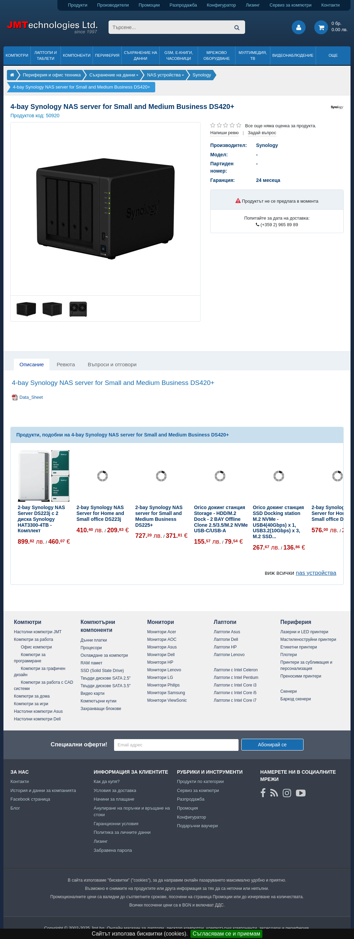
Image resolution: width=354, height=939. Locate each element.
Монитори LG (160, 677)
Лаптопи (225, 622)
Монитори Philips (163, 685)
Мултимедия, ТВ (253, 55)
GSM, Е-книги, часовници (178, 55)
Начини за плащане (114, 799)
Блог (15, 808)
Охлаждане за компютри (104, 655)
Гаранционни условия (116, 823)
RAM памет (91, 663)
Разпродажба (183, 5)
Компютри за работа (33, 639)
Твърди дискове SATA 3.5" (106, 685)
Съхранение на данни (140, 55)
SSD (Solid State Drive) (102, 670)
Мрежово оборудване (217, 55)
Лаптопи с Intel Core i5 (235, 692)
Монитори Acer (161, 631)
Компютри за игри (31, 703)
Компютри (17, 55)
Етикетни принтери (298, 647)
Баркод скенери (295, 699)
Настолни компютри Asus (38, 711)
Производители (113, 5)
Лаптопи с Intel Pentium (236, 677)
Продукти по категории (200, 781)
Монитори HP (160, 662)
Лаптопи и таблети (45, 55)
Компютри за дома (31, 696)
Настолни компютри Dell (37, 719)
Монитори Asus (162, 647)
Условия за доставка (115, 790)
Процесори (91, 647)
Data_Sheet (31, 397)
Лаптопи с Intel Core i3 (235, 685)
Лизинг (253, 5)
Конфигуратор (221, 5)
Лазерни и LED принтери (304, 631)
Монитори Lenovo (164, 670)
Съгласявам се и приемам (226, 934)
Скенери (288, 691)
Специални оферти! (78, 744)
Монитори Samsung (166, 692)
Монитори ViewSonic (167, 700)
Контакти (331, 5)
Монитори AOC (162, 639)
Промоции (149, 5)
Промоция (187, 808)
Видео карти (92, 693)
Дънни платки (94, 640)
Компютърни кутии (99, 701)
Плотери (288, 654)
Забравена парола (113, 850)
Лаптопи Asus (227, 631)
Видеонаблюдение (293, 55)
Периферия (107, 55)
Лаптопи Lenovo (229, 654)
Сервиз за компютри (290, 5)
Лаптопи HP (225, 647)
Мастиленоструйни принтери (308, 639)
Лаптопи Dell (226, 639)
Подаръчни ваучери (197, 825)
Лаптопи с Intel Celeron (236, 670)
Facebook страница (30, 799)
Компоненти (77, 55)
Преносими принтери (300, 676)
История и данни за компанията (43, 790)
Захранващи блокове (101, 708)
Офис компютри (36, 647)
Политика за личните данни (122, 832)
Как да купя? (107, 781)
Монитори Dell (161, 654)
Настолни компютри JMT (38, 631)
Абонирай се (272, 744)
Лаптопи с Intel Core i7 (235, 700)
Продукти (77, 5)
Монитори (160, 622)
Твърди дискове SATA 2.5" (106, 678)
